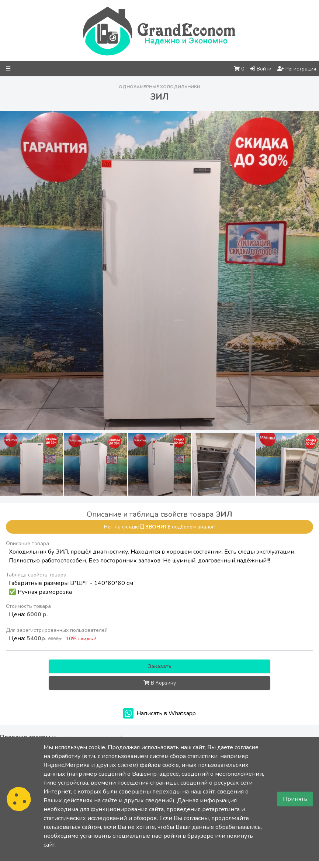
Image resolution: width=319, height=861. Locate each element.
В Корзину (159, 682)
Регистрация (296, 68)
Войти (260, 68)
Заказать (159, 666)
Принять (295, 799)
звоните (157, 526)
